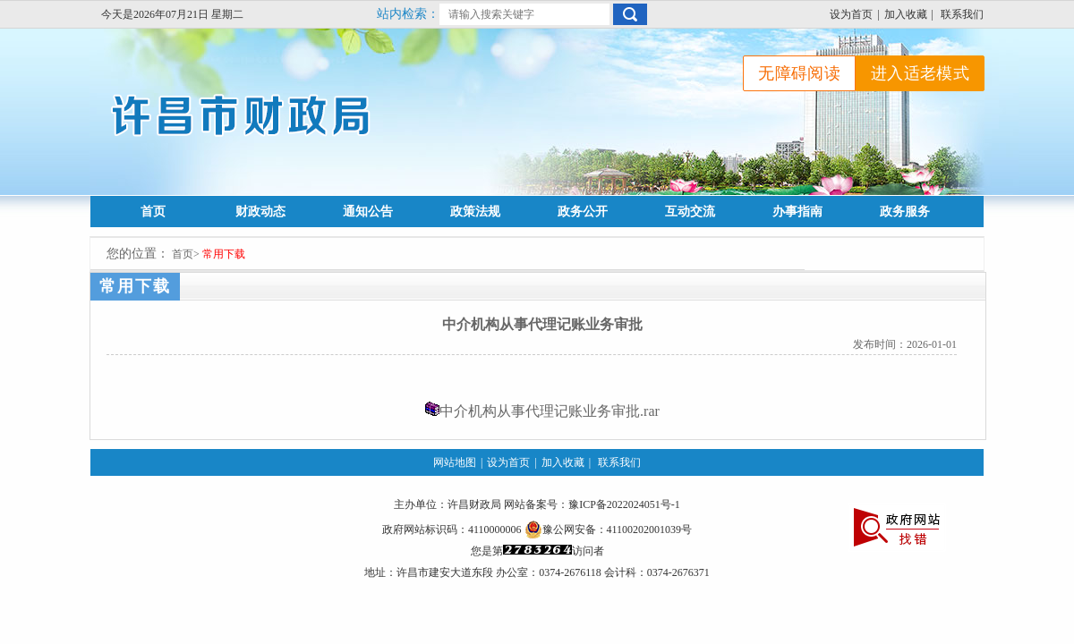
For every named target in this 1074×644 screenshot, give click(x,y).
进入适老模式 (920, 73)
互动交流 (690, 211)
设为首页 (851, 14)
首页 (153, 211)
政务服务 (905, 211)
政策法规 (475, 211)
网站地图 (454, 462)
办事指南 (797, 211)
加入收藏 (905, 14)
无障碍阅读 (799, 73)
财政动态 (260, 211)
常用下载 (223, 254)
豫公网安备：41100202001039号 (608, 529)
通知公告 (368, 211)
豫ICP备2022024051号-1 (624, 504)
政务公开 (583, 211)
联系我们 (962, 14)
